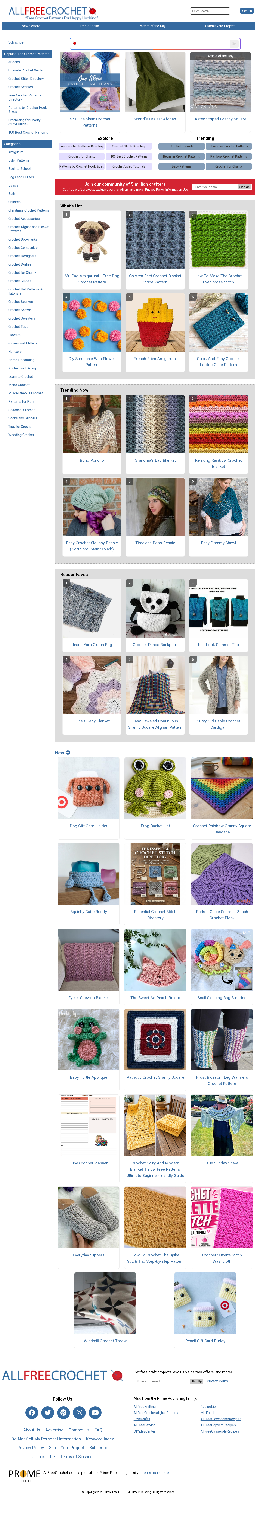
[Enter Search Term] (210, 11)
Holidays (15, 352)
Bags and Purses (21, 177)
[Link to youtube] (95, 1412)
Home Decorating (21, 360)
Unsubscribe (43, 1456)
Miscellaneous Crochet (25, 393)
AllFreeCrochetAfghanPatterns (156, 1413)
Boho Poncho (92, 460)
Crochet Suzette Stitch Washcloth (222, 1258)
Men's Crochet (19, 385)
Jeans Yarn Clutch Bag (92, 644)
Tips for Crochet (20, 427)
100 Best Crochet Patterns (28, 132)
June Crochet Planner (88, 1163)
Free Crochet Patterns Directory (24, 97)
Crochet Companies (23, 248)
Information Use (176, 189)
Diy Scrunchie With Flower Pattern (92, 361)
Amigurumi (16, 152)
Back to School (19, 169)
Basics (13, 185)
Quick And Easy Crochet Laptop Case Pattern (218, 361)
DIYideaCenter (144, 1431)
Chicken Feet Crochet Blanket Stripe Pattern (155, 279)
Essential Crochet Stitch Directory (155, 914)
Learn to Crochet (20, 377)
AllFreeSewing (144, 1425)
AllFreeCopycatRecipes (218, 1425)
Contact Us (79, 1430)
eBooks (14, 62)
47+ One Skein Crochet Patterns (89, 122)
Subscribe (16, 42)
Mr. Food (207, 1413)
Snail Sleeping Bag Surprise (222, 997)
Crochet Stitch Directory (26, 79)
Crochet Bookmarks (23, 239)
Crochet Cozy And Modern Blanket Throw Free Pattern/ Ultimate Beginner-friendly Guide (155, 1169)
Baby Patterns (19, 160)
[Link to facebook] (31, 1412)
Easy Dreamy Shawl (218, 542)
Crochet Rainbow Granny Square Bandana (222, 829)
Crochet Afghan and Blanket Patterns (28, 229)
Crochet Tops (18, 327)
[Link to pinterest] (63, 1412)
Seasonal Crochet (21, 410)
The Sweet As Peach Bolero (155, 997)
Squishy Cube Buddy (88, 911)
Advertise (54, 1430)
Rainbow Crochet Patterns (228, 156)
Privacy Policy (154, 189)
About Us (31, 1430)
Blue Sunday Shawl (222, 1163)
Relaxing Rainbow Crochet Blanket (218, 463)
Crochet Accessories (24, 219)
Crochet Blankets (181, 146)
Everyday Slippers (89, 1255)
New (62, 752)
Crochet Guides (19, 281)
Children (14, 202)
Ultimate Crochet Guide (25, 70)
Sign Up (244, 186)
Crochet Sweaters (21, 318)
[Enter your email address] (161, 1381)
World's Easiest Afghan (155, 119)
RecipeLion (209, 1407)
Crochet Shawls (20, 310)
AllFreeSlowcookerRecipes (221, 1419)
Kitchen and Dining (22, 368)
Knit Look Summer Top (218, 644)
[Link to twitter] (47, 1412)
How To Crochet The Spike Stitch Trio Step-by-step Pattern (155, 1258)
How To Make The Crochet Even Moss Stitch (218, 279)
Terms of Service (76, 1456)
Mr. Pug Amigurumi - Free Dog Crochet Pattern (92, 279)
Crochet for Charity (22, 273)
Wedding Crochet (21, 435)
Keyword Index (100, 1439)
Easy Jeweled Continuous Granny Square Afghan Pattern (155, 724)
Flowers (14, 335)
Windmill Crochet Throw (105, 1340)
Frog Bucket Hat (155, 825)
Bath (11, 194)
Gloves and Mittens (22, 343)
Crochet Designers (22, 256)
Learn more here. (156, 1473)
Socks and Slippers (22, 418)
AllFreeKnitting (145, 1407)
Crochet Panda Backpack (155, 644)
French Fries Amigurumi (155, 358)
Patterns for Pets (21, 402)
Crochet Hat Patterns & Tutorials (25, 291)
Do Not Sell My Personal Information (46, 1439)
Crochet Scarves (20, 87)
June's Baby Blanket (92, 721)
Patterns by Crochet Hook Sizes (27, 110)
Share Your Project (66, 1447)
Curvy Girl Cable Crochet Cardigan (218, 724)
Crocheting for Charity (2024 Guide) (24, 122)
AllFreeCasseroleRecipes (220, 1431)
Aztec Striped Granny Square (220, 119)
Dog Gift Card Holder (89, 825)
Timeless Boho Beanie (155, 542)
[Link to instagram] (79, 1412)
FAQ (98, 1430)
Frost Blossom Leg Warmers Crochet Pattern (222, 1080)
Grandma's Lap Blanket (155, 460)
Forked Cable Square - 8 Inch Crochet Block (222, 914)
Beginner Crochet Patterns (181, 156)
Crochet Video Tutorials (128, 166)
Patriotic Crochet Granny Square (155, 1077)
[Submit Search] (247, 11)
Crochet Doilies (19, 264)
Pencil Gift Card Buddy (205, 1340)
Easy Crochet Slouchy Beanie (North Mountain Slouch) (92, 546)
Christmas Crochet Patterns (29, 210)
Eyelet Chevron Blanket (88, 997)
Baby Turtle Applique (88, 1077)
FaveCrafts (142, 1419)
